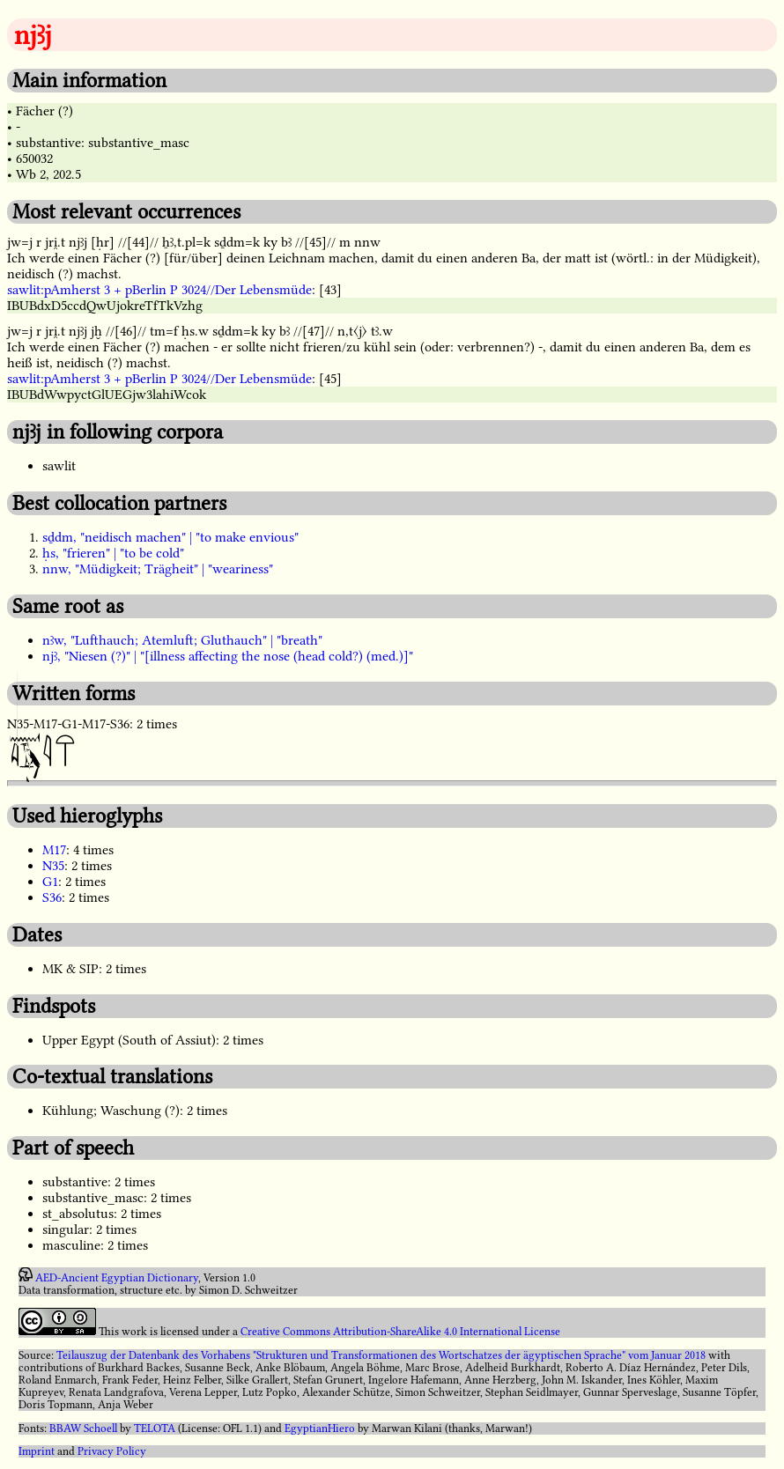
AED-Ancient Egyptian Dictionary (116, 1278)
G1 (50, 882)
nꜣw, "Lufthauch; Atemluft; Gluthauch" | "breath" (182, 640)
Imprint (36, 1451)
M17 (54, 850)
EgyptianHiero (320, 1428)
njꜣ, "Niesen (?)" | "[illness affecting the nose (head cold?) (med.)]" (227, 656)
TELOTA (154, 1428)
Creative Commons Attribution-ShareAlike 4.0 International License (400, 1331)
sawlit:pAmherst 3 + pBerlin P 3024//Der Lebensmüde (159, 290)
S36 (52, 897)
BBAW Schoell (83, 1428)
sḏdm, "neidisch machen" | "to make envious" (170, 537)
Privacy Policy (112, 1451)
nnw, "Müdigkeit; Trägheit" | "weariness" (157, 569)
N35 (53, 866)
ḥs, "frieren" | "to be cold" (113, 553)
